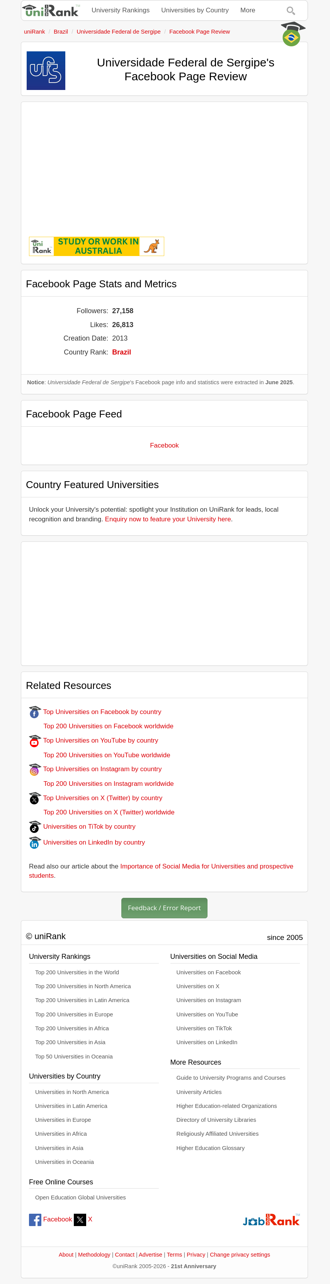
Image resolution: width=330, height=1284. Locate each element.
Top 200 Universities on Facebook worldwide (101, 726)
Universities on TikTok (204, 1028)
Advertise (150, 1255)
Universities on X (198, 986)
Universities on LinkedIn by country (87, 842)
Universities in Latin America (71, 1106)
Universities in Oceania (64, 1162)
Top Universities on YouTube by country (93, 740)
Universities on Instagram (209, 1000)
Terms (174, 1255)
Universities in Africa (61, 1134)
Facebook (164, 445)
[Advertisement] (164, 164)
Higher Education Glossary (211, 1148)
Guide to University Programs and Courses (231, 1078)
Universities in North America (72, 1092)
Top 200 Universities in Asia (70, 1042)
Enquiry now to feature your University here (168, 519)
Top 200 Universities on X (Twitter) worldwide (102, 812)
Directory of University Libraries (216, 1120)
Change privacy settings (240, 1255)
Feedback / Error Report (164, 907)
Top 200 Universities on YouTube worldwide (99, 755)
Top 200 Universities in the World (77, 972)
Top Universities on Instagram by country (95, 769)
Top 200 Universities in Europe (74, 1014)
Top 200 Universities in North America (83, 986)
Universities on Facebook (209, 972)
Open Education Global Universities (80, 1197)
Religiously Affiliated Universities (218, 1134)
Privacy (196, 1255)
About (66, 1255)
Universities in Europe (63, 1120)
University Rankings (121, 10)
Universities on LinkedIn (207, 1042)
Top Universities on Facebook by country (95, 712)
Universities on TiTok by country (82, 826)
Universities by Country (195, 10)
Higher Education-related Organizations (227, 1106)
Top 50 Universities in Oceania (74, 1056)
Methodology (94, 1255)
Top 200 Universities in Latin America (82, 1000)
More (247, 10)
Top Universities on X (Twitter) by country (95, 798)
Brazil (121, 352)
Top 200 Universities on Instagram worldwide (101, 783)
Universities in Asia (59, 1148)
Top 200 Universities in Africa (72, 1028)
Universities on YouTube (207, 1014)
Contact (124, 1255)
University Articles (199, 1092)
